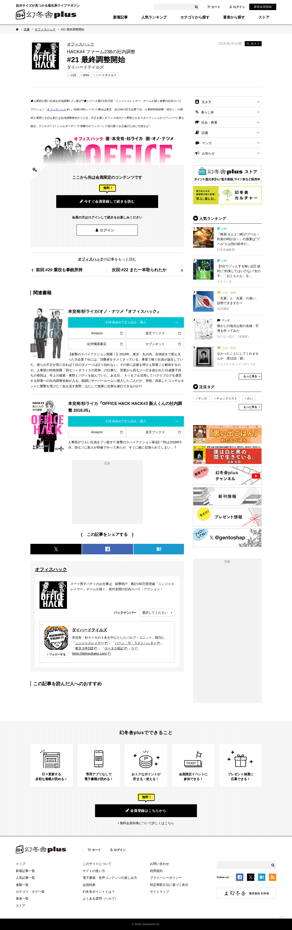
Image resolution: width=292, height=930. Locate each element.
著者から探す (234, 17)
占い (250, 398)
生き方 (206, 102)
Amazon (97, 333)
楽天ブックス (155, 333)
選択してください (155, 612)
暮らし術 (207, 112)
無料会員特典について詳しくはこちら (147, 823)
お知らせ (208, 153)
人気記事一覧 (25, 878)
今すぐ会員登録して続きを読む (107, 201)
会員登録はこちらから (146, 810)
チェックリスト (226, 398)
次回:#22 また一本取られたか (139, 269)
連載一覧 (22, 885)
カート (213, 7)
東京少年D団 (84, 648)
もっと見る (250, 376)
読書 (27, 29)
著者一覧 (22, 898)
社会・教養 (209, 122)
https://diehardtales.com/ (89, 653)
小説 (73, 75)
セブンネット (155, 344)
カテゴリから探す (195, 17)
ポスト (253, 43)
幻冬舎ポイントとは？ (99, 891)
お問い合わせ (159, 864)
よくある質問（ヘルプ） (100, 898)
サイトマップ (159, 891)
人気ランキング (154, 17)
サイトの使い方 (94, 871)
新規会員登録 (263, 6)
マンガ (207, 143)
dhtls (86, 75)
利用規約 (156, 871)
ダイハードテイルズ (89, 630)
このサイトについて (97, 864)
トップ (20, 864)
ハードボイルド (106, 75)
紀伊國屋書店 (96, 344)
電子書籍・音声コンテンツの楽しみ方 (110, 878)
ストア (263, 17)
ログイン (237, 7)
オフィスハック (45, 29)
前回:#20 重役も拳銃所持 (59, 269)
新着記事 (120, 17)
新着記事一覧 (25, 871)
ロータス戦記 (114, 648)
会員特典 (89, 885)
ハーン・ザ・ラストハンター (136, 643)
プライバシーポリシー (166, 878)
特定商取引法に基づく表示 (169, 885)
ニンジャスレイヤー (89, 643)
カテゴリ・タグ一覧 (30, 891)
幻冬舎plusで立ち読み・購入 (126, 322)
